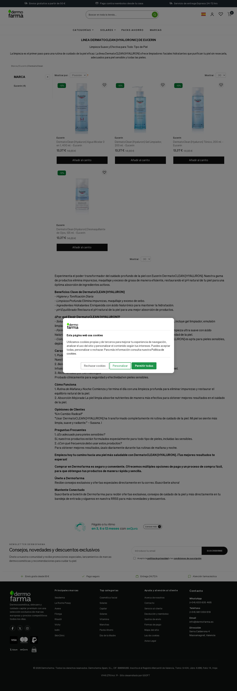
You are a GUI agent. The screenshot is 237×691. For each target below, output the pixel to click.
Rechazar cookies (95, 365)
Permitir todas (144, 365)
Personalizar (120, 365)
